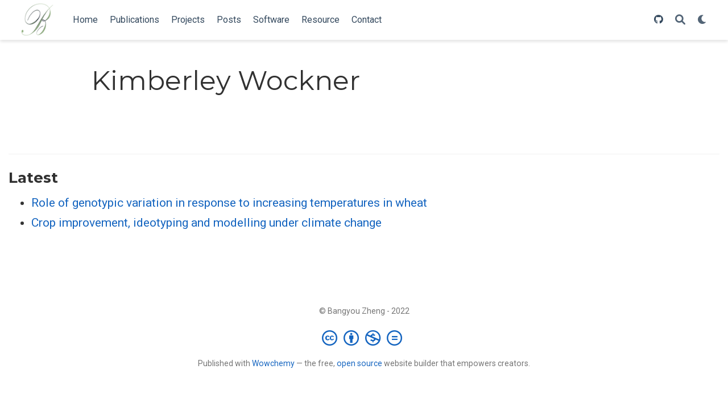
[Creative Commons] (364, 337)
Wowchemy (273, 363)
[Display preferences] (702, 20)
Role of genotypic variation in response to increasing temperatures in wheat (229, 203)
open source (359, 363)
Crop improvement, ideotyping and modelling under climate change (206, 222)
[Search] (680, 20)
